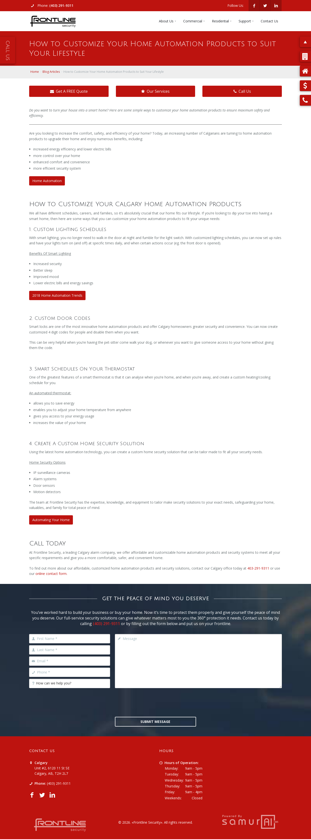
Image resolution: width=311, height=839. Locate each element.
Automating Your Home (51, 519)
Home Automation (47, 180)
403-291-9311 (258, 568)
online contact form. (51, 573)
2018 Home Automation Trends (57, 295)
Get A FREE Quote (69, 91)
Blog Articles (51, 72)
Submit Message (155, 721)
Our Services (155, 91)
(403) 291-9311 (61, 5)
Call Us (242, 91)
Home (34, 72)
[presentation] (155, 701)
